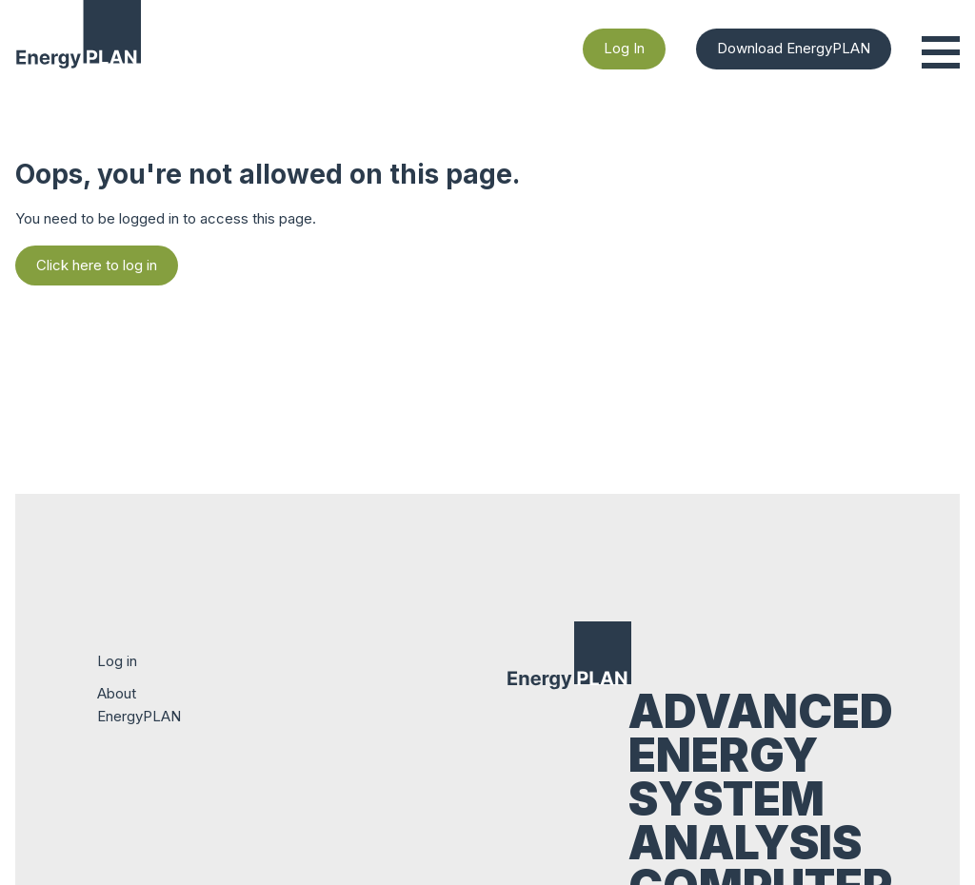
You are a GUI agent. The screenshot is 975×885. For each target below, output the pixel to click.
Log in (117, 661)
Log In (624, 48)
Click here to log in (96, 265)
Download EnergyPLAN (793, 48)
